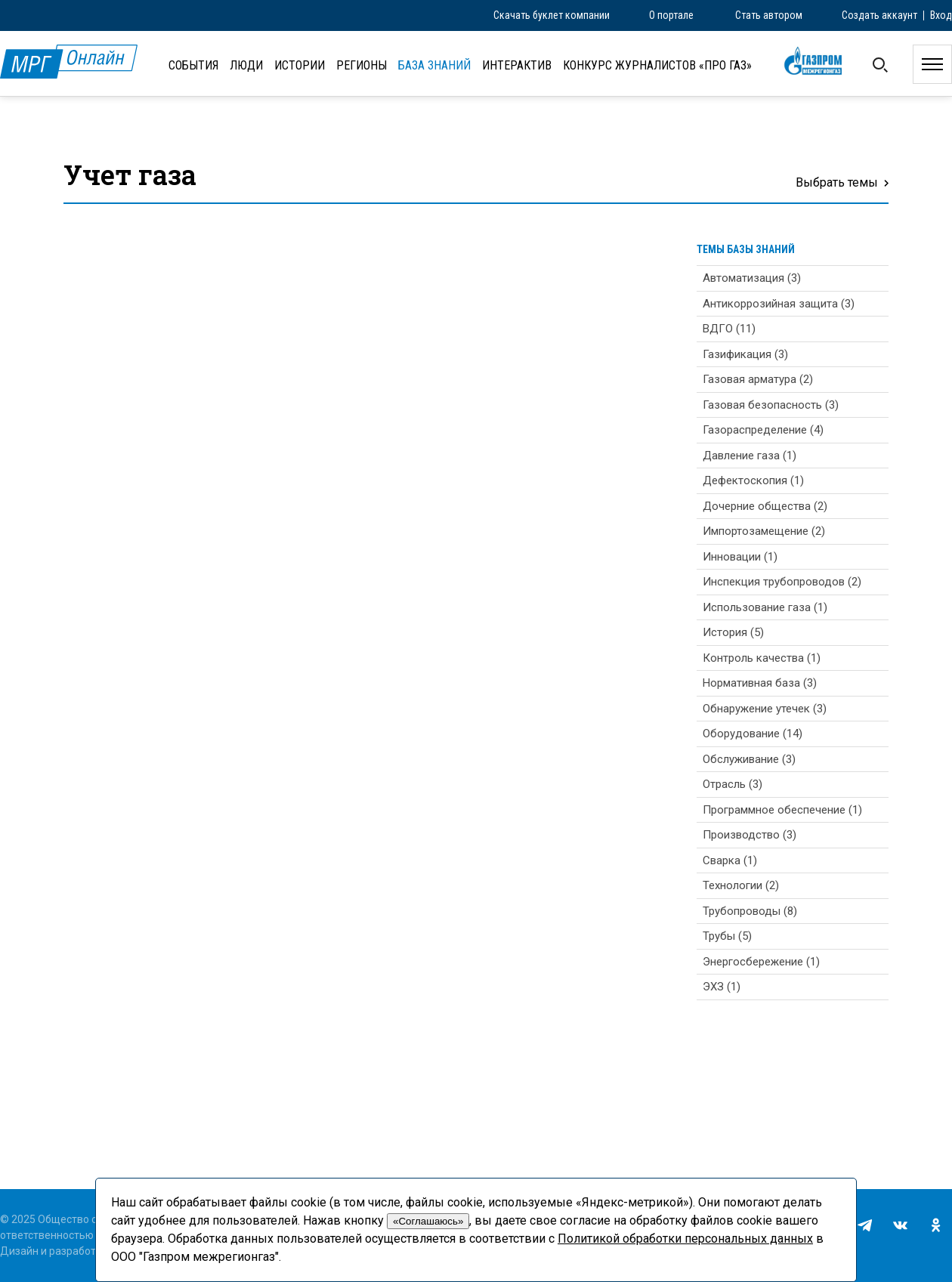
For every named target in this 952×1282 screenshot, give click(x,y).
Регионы (361, 65)
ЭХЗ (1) (721, 986)
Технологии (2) (741, 885)
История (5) (733, 632)
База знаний (434, 65)
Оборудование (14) (752, 733)
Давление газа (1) (749, 455)
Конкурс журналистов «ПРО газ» (657, 65)
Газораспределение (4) (763, 430)
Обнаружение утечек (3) (765, 708)
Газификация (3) (745, 354)
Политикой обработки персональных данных (685, 1238)
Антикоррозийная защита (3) (779, 303)
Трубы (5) (727, 936)
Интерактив (517, 65)
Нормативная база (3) (760, 683)
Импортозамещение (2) (764, 531)
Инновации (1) (740, 557)
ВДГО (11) (729, 328)
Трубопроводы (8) (750, 911)
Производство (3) (749, 835)
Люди (246, 65)
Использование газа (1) (765, 607)
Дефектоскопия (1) (753, 480)
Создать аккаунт (879, 15)
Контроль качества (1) (762, 658)
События (193, 65)
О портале (671, 15)
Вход (941, 15)
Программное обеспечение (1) (782, 810)
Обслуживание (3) (749, 759)
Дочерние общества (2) (765, 506)
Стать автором (768, 15)
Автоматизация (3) (752, 278)
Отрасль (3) (732, 784)
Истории (299, 65)
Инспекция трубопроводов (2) (782, 581)
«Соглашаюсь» (428, 1221)
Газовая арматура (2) (758, 379)
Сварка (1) (730, 860)
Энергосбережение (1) (761, 961)
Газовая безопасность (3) (771, 405)
